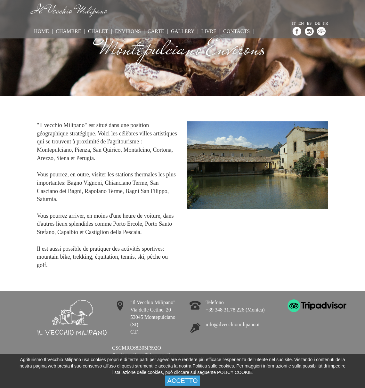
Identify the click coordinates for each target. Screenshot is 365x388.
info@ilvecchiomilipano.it (233, 324)
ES (309, 23)
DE (317, 23)
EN (301, 23)
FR (325, 23)
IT (294, 23)
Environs (128, 31)
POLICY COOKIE (234, 372)
